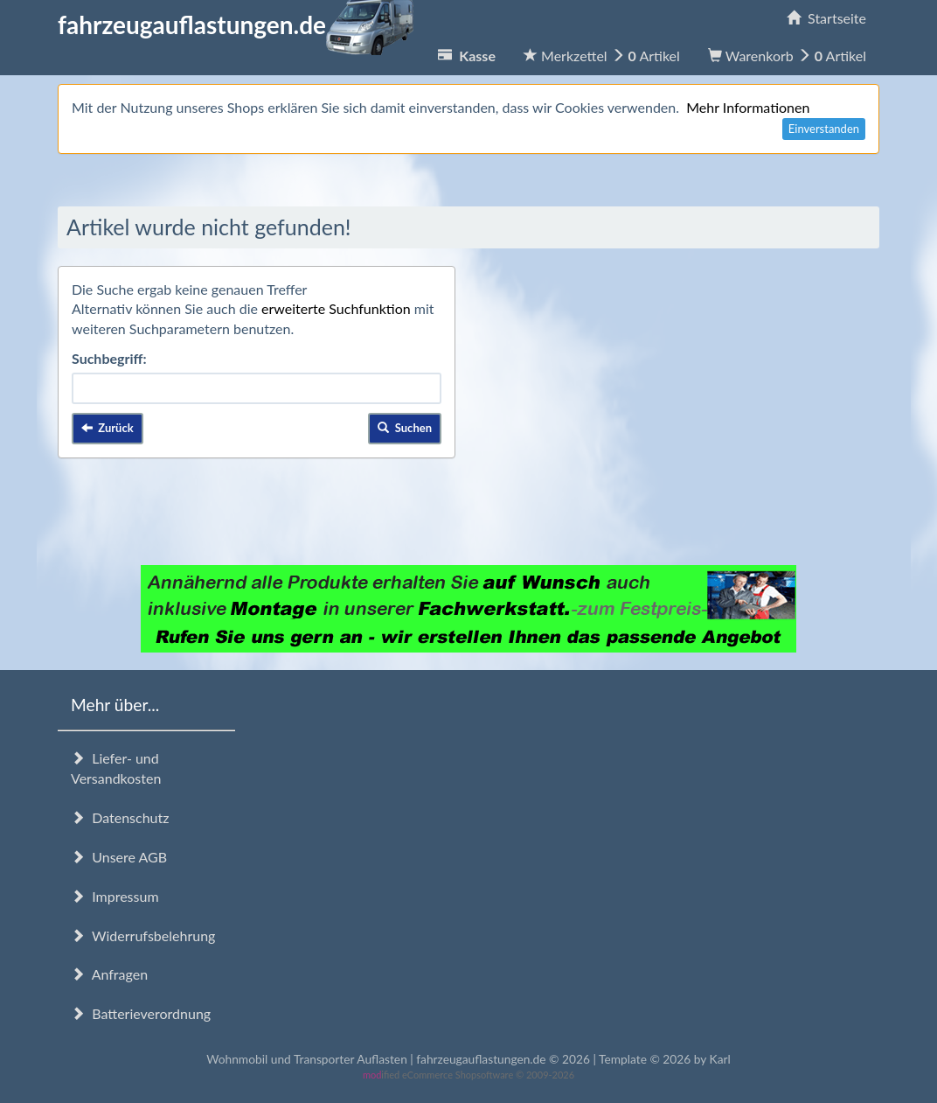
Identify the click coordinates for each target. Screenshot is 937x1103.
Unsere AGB (119, 856)
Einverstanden (823, 129)
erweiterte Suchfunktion (336, 308)
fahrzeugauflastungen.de (235, 24)
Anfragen (109, 974)
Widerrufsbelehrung (143, 935)
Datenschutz (120, 817)
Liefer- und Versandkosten (116, 768)
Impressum (115, 896)
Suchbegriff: (109, 358)
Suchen (405, 428)
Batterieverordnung (141, 1013)
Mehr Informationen (747, 107)
